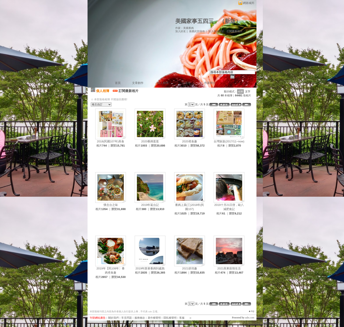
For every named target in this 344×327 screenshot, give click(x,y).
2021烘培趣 (189, 268)
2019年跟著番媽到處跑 (150, 268)
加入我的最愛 (216, 31)
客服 (182, 317)
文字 (247, 91)
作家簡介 (210, 83)
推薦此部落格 (197, 31)
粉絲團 (72, 323)
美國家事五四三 (194, 21)
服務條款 (139, 317)
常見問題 (126, 317)
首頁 (118, 83)
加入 (258, 323)
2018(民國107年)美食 (110, 141)
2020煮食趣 (189, 141)
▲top (251, 311)
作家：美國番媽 (184, 28)
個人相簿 (162, 83)
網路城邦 (248, 3)
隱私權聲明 (170, 317)
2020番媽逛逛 (150, 141)
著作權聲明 (154, 317)
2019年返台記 (150, 205)
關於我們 (113, 317)
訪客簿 (186, 83)
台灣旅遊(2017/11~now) (229, 141)
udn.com (249, 317)
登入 (250, 323)
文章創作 (137, 83)
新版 (230, 21)
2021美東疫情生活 (229, 268)
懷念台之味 (111, 205)
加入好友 (180, 31)
